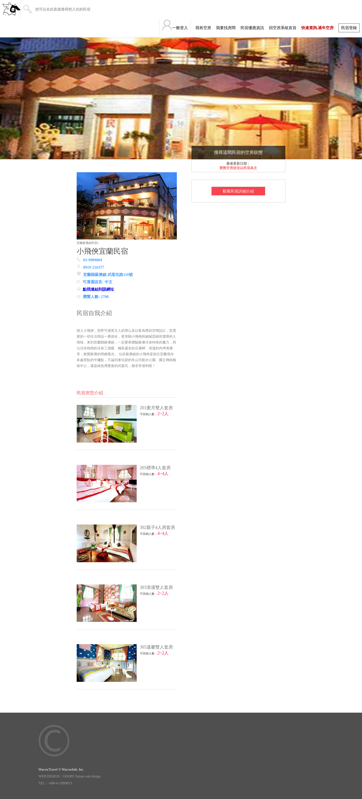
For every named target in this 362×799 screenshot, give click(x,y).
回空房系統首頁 (282, 28)
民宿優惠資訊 (252, 28)
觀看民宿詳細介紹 (238, 191)
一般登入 (180, 28)
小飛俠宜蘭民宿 (102, 251)
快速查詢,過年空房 (317, 28)
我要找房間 (226, 28)
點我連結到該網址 (98, 289)
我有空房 (203, 28)
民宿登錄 (349, 28)
